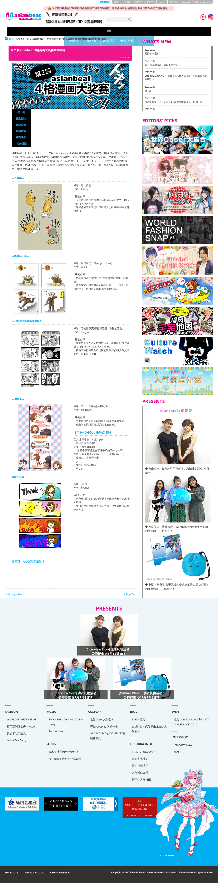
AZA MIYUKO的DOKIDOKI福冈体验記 (107, 735)
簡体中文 (138, 2)
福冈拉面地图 (140, 765)
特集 (174, 31)
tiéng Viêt (186, 2)
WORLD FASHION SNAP (21, 719)
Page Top (130, 594)
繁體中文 (150, 2)
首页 (11, 38)
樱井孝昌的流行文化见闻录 (65, 759)
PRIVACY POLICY (34, 872)
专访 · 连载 (147, 31)
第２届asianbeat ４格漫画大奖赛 (44, 38)
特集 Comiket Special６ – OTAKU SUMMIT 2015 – (191, 722)
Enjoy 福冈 (122, 31)
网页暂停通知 (151, 53)
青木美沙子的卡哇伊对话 (63, 752)
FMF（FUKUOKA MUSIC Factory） (66, 722)
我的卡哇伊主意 (16, 733)
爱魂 (176, 752)
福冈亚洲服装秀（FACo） (22, 726)
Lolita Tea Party (16, 740)
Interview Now (183, 745)
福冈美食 (96, 31)
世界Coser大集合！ (102, 719)
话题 (44, 31)
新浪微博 (38, 561)
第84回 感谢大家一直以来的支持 (161, 64)
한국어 (127, 2)
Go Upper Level (15, 594)
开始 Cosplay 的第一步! (104, 726)
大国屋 (148, 90)
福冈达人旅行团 (141, 779)
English (162, 2)
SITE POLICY (12, 872)
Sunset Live (56, 731)
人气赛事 (20, 38)
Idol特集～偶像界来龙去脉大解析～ (149, 729)
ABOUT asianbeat (60, 872)
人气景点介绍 (140, 772)
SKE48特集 (138, 719)
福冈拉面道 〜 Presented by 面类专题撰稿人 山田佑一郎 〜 (175, 101)
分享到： (17, 561)
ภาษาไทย (174, 2)
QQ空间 (28, 561)
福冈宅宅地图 (140, 759)
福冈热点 (71, 31)
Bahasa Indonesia (203, 2)
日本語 (117, 2)
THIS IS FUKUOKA (143, 752)
